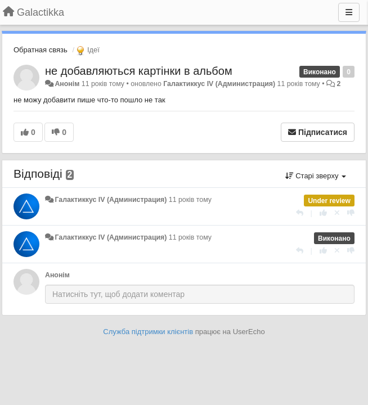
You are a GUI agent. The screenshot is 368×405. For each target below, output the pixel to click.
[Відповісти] (299, 213)
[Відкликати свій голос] (337, 213)
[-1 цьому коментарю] (350, 213)
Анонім (67, 84)
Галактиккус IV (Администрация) (219, 84)
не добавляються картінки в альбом (138, 71)
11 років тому (190, 200)
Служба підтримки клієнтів (148, 331)
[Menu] (349, 12)
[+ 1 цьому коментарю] (323, 213)
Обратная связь (41, 50)
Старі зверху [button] (315, 176)
